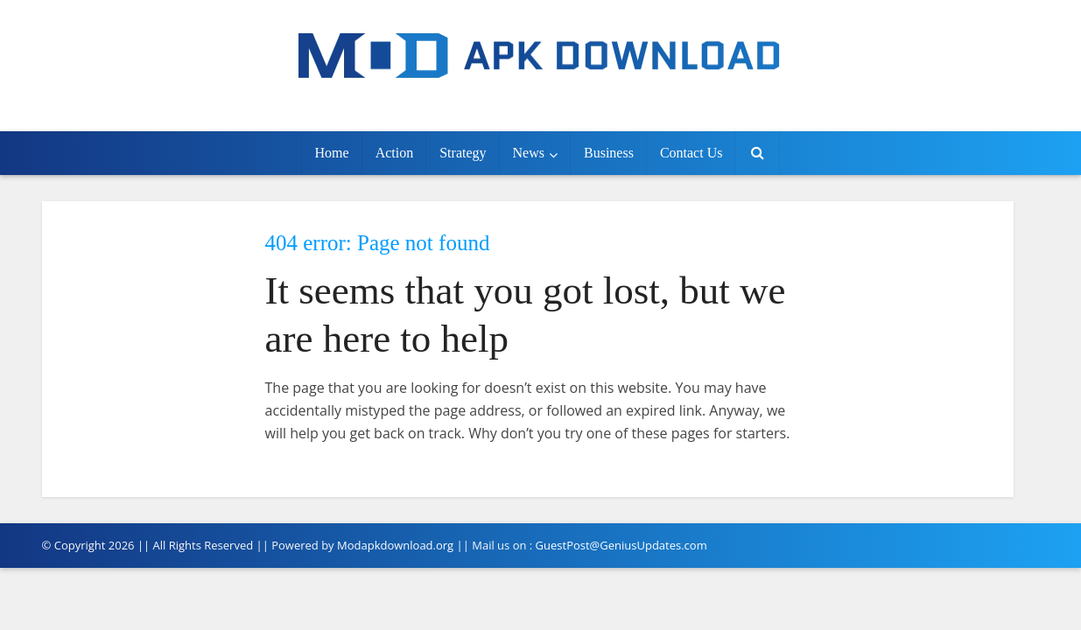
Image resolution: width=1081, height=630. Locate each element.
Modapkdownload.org (395, 545)
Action (395, 152)
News (528, 152)
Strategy (462, 152)
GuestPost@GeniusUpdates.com (621, 545)
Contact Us (691, 152)
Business (609, 152)
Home (332, 152)
